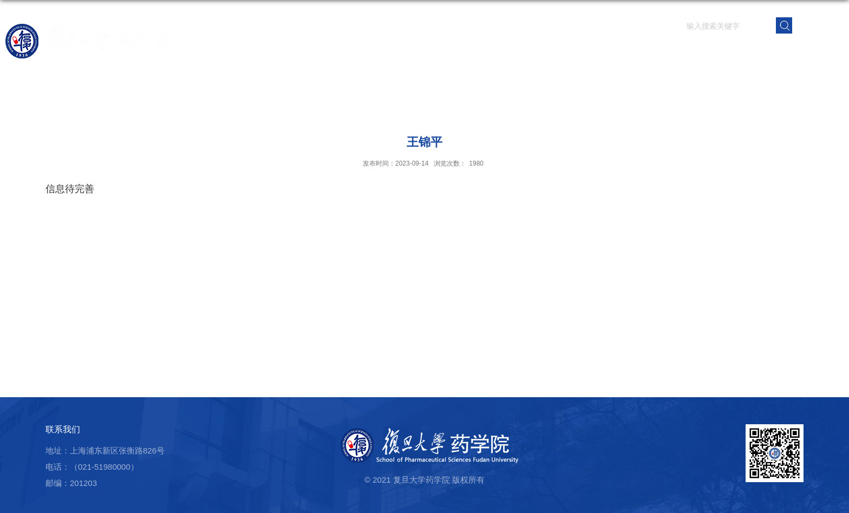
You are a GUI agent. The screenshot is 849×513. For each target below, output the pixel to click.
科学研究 (504, 51)
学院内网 (813, 51)
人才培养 (566, 51)
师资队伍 (442, 51)
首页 (332, 51)
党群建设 (689, 51)
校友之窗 (751, 51)
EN (818, 24)
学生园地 (628, 51)
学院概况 (381, 51)
